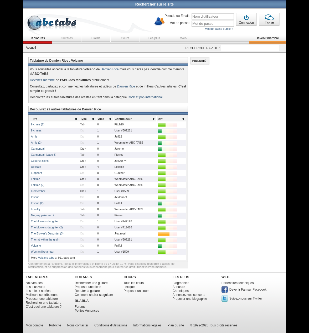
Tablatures (37, 38)
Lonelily (35, 209)
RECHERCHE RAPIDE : (203, 48)
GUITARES (83, 277)
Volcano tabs (46, 257)
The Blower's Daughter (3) (47, 233)
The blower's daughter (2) (47, 227)
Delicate (36, 166)
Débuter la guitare (87, 291)
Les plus (154, 38)
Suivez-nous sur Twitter (245, 298)
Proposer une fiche (88, 287)
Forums (80, 306)
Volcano (36, 245)
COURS (129, 277)
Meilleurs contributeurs (42, 295)
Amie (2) (36, 142)
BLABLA (82, 301)
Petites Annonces (87, 310)
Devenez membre (42, 80)
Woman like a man (42, 251)
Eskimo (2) (37, 185)
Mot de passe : (179, 23)
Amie (34, 136)
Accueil (31, 48)
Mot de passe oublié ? (219, 28)
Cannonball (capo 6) (43, 154)
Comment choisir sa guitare (94, 295)
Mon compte (34, 325)
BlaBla (96, 38)
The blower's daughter (45, 221)
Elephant (36, 172)
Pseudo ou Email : (177, 16)
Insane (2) (37, 203)
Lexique (129, 287)
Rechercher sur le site (154, 4)
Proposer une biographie (190, 299)
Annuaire (179, 287)
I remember (38, 191)
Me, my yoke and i (42, 215)
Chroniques (181, 291)
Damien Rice (110, 69)
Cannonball (38, 148)
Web (183, 38)
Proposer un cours (136, 291)
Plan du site (176, 325)
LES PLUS (181, 277)
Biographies (181, 283)
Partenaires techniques (238, 283)
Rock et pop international (145, 97)
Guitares (67, 38)
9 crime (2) (37, 124)
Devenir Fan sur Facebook (247, 289)
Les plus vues (35, 287)
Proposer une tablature (42, 299)
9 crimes (36, 130)
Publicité (55, 325)
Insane (35, 197)
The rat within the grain (45, 239)
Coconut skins (40, 160)
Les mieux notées (38, 291)
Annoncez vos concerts (189, 295)
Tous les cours (133, 283)
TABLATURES (37, 277)
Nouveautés (34, 283)
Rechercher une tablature (43, 303)
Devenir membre (267, 38)
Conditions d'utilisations (110, 325)
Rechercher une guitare (91, 283)
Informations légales (147, 325)
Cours (125, 38)
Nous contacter (77, 325)
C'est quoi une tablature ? (43, 306)
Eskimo (35, 178)
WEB (225, 277)
